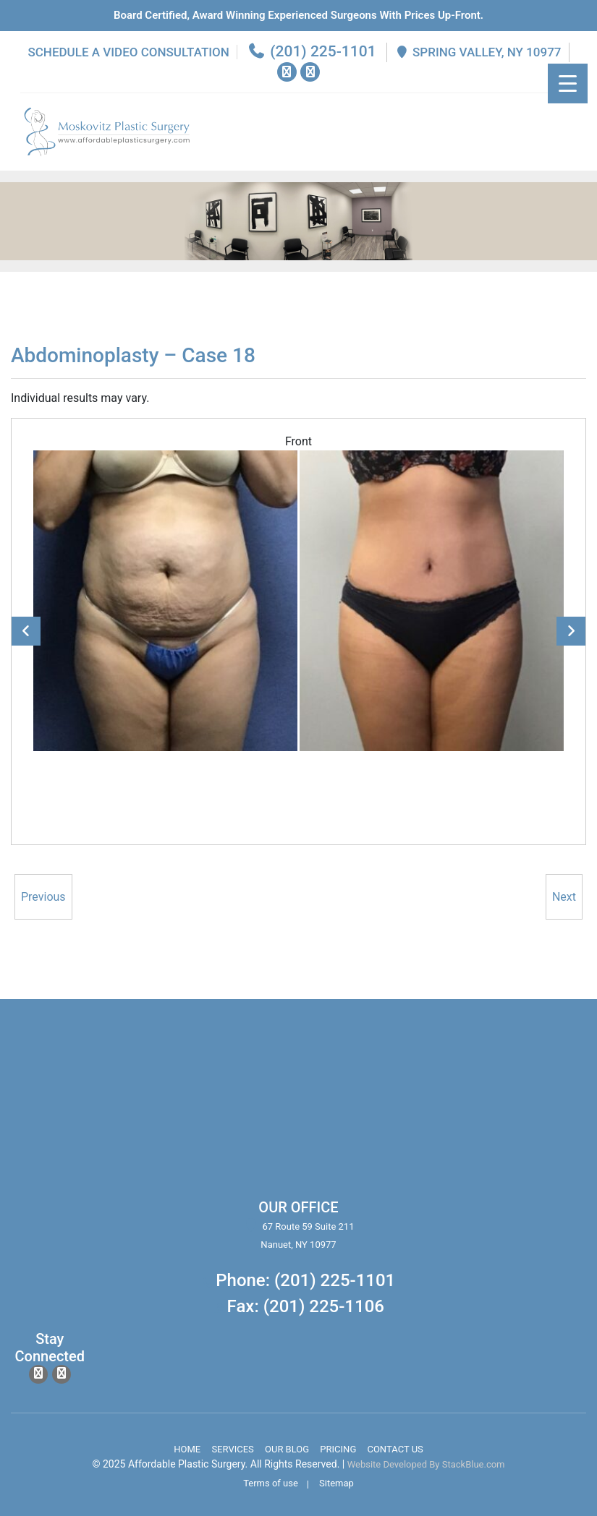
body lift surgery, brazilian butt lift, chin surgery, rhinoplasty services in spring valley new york (149, 1107)
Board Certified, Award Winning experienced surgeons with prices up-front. (298, 15)
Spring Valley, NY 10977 (478, 52)
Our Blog (287, 1449)
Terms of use (270, 1483)
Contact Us (395, 1449)
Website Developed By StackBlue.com (426, 1464)
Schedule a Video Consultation (128, 52)
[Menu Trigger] (570, 83)
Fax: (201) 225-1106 (305, 1306)
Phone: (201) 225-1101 (305, 1280)
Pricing (338, 1449)
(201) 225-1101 (311, 51)
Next (570, 631)
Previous (26, 631)
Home (187, 1449)
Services (232, 1449)
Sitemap (336, 1483)
